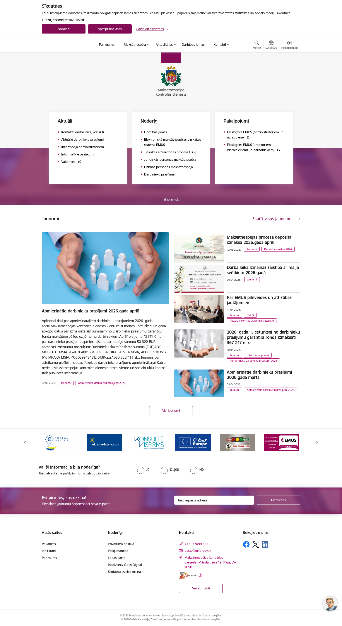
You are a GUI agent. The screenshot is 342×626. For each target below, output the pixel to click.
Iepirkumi (49, 551)
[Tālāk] (317, 442)
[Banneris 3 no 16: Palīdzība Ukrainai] (104, 442)
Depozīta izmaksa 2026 (278, 249)
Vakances (49, 544)
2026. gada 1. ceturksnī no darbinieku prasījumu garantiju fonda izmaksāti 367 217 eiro (263, 337)
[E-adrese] (188, 575)
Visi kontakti (201, 588)
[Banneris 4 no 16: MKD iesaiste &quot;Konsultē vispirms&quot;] (149, 442)
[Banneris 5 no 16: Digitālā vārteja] (193, 442)
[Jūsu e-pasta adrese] (214, 500)
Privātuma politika (121, 544)
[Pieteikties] (278, 500)
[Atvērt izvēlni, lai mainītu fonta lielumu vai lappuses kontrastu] (289, 45)
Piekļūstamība (118, 551)
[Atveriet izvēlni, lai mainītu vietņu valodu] (271, 45)
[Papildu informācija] (200, 575)
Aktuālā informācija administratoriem (252, 320)
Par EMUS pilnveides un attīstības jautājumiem (259, 300)
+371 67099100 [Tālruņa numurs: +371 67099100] (196, 544)
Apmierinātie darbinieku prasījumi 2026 (101, 383)
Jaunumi (66, 383)
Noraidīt (63, 29)
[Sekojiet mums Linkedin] (265, 544)
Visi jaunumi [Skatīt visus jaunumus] (171, 410)
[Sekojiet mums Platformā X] (255, 544)
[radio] (143, 469)
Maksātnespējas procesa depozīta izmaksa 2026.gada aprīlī (259, 240)
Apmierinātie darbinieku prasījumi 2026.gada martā (259, 375)
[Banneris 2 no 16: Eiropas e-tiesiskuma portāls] (60, 442)
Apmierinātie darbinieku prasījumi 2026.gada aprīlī (90, 311)
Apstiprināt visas (110, 29)
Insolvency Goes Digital (125, 565)
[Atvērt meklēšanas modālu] (257, 45)
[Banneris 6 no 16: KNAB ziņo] (237, 442)
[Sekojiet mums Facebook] (246, 544)
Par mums (49, 558)
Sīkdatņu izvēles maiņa (124, 572)
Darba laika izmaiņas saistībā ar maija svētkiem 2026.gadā (263, 270)
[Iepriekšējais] (25, 442)
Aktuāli (65, 121)
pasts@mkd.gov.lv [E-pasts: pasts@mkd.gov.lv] (198, 550)
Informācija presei (258, 355)
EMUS (250, 315)
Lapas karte (116, 558)
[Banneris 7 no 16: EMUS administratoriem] (281, 442)
